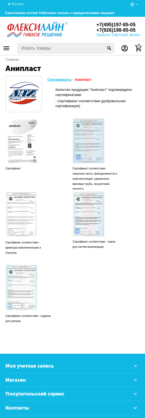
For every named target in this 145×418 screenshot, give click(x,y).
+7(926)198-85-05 (116, 30)
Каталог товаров (6, 48)
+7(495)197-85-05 (116, 24)
